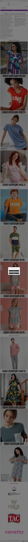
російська (14, 273)
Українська (14, 270)
